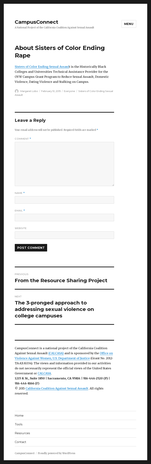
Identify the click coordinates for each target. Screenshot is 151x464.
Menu (129, 24)
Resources (22, 433)
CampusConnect (36, 22)
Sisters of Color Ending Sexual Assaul (42, 66)
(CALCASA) (56, 353)
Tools (18, 424)
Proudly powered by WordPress (56, 453)
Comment (23, 138)
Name (20, 193)
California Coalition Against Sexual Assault (57, 388)
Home (19, 415)
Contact (20, 442)
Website (21, 228)
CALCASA (44, 373)
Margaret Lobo (29, 91)
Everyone (69, 91)
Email (20, 210)
